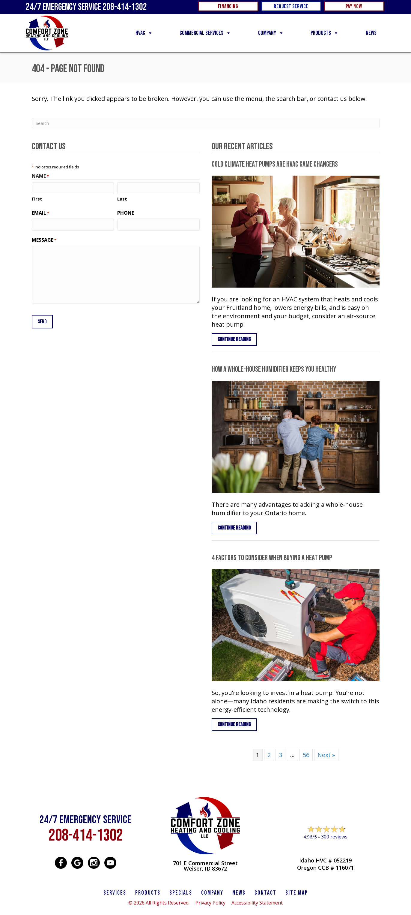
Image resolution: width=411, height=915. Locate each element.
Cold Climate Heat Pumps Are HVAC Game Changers (275, 164)
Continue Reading (234, 339)
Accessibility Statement (257, 902)
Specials (180, 892)
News (371, 33)
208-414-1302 (86, 836)
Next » (326, 755)
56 (306, 755)
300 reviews (334, 836)
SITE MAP (296, 892)
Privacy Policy (210, 902)
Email (40, 212)
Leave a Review (325, 848)
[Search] (206, 123)
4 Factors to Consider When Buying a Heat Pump (272, 558)
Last (122, 198)
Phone (125, 212)
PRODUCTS (147, 892)
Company (271, 33)
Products (325, 33)
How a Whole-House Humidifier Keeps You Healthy (274, 369)
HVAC (144, 33)
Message (44, 239)
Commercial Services (205, 33)
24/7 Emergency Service (86, 7)
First (37, 198)
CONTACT (265, 892)
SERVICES (114, 892)
